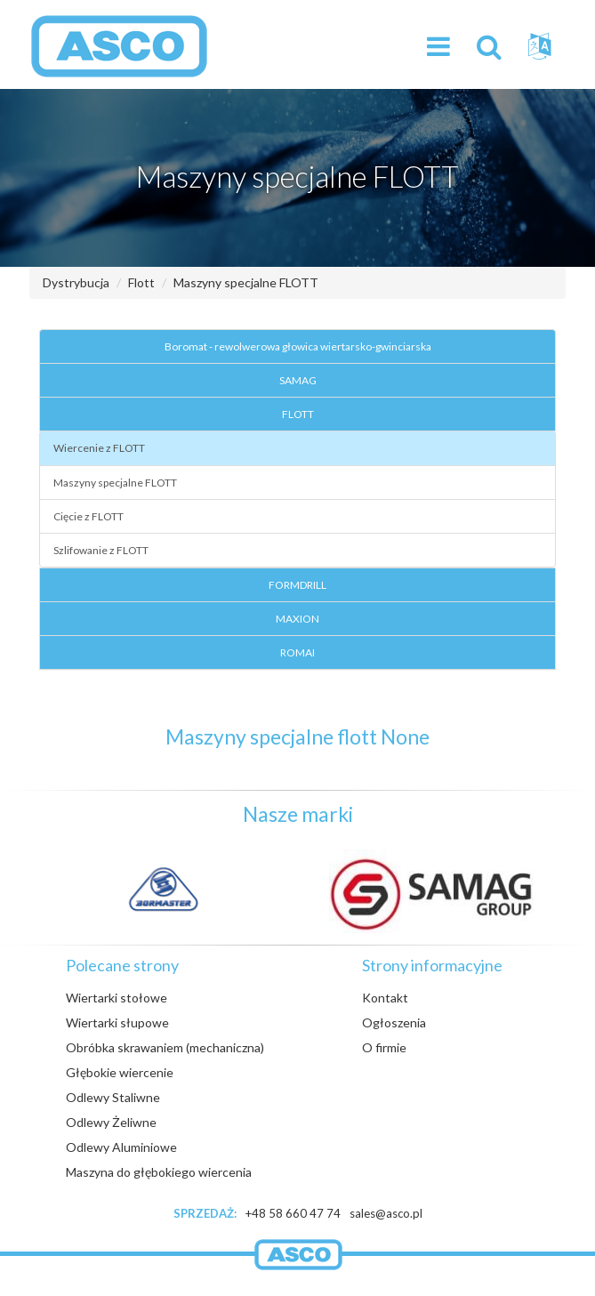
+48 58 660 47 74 (293, 1213)
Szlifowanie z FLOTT (101, 550)
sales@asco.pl (386, 1213)
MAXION (297, 618)
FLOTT (298, 414)
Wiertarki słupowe (117, 1022)
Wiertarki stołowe (116, 997)
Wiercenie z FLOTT (99, 448)
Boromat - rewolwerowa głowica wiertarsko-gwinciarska (298, 346)
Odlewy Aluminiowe (121, 1147)
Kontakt (385, 997)
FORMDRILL (297, 585)
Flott (141, 282)
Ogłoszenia (394, 1022)
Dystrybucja (76, 282)
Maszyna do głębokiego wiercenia (159, 1171)
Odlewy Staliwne (113, 1097)
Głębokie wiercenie (119, 1072)
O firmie (384, 1047)
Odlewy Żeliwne (111, 1122)
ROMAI (297, 652)
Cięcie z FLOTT (88, 516)
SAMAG (298, 380)
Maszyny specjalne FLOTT (245, 282)
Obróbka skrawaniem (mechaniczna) (165, 1047)
